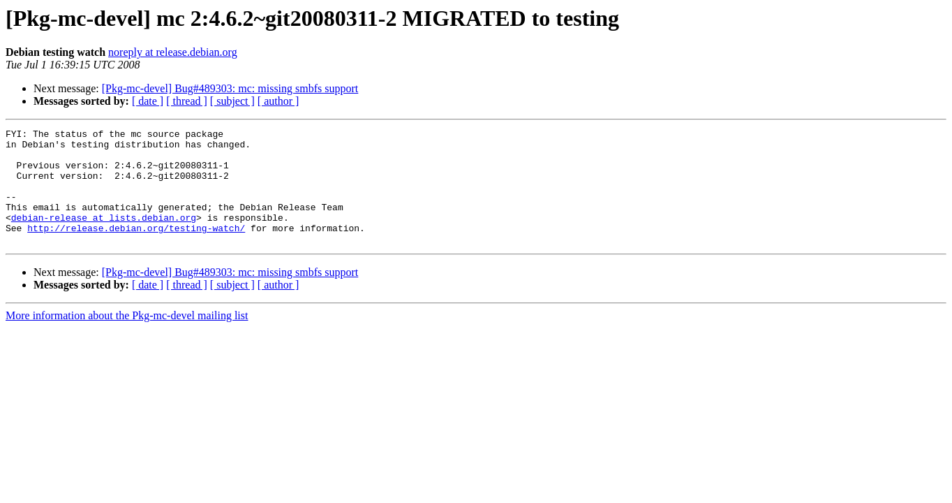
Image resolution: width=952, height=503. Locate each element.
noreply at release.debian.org (172, 52)
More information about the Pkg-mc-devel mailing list (127, 338)
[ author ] (278, 101)
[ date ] (147, 101)
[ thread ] (186, 101)
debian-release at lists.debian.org (103, 236)
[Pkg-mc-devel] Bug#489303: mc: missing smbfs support (230, 88)
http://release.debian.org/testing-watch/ (136, 248)
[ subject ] (232, 101)
